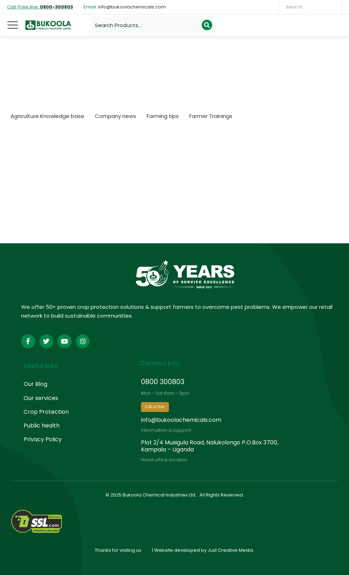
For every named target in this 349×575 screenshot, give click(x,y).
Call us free (155, 407)
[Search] (331, 7)
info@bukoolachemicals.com (181, 420)
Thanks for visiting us (118, 550)
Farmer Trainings (210, 116)
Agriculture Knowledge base (47, 116)
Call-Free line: (40, 7)
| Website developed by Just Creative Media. (203, 550)
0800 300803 (162, 382)
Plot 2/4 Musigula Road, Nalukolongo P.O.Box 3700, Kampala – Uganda (209, 445)
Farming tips (163, 116)
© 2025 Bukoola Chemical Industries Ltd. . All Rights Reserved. (174, 495)
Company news (115, 116)
